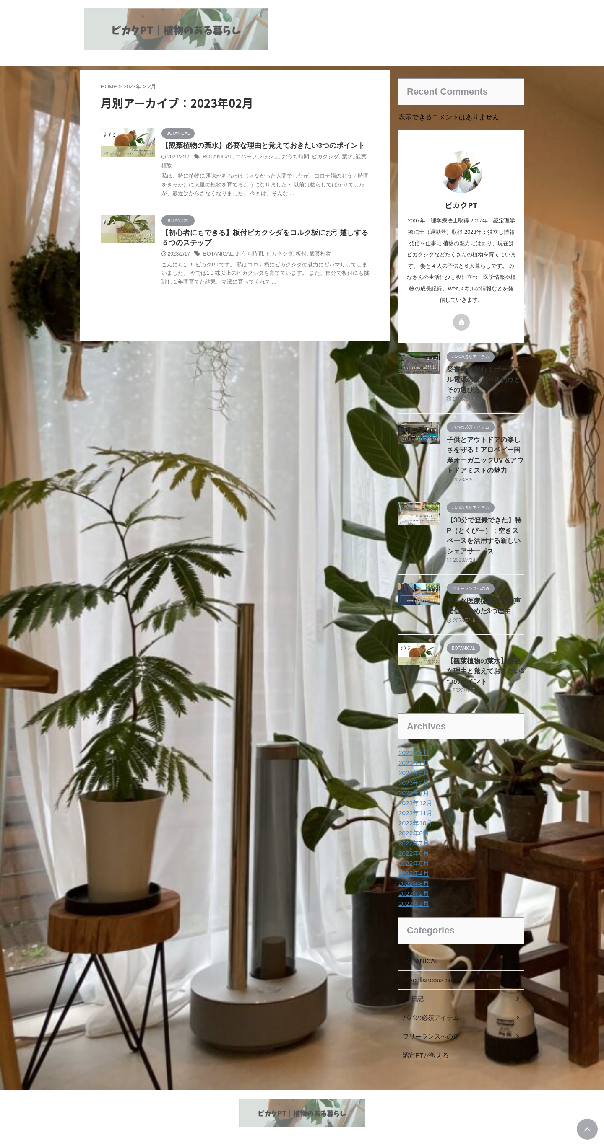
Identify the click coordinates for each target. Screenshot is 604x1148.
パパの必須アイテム (429, 1004)
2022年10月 (414, 810)
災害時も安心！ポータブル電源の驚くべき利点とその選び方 (485, 378)
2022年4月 (412, 860)
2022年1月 (412, 890)
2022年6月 (412, 840)
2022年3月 (412, 870)
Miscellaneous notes (429, 966)
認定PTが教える (424, 1042)
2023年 (132, 86)
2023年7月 (412, 749)
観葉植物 (209, 177)
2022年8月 (412, 820)
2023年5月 (412, 759)
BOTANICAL (246, 168)
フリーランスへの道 (429, 1023)
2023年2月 (412, 769)
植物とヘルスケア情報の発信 (302, 1124)
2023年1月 (412, 779)
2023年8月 (412, 739)
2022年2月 (412, 880)
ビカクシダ (346, 168)
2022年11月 (414, 799)
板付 (325, 275)
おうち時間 (318, 168)
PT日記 (412, 985)
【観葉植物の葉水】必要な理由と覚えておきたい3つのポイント (485, 659)
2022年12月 (414, 789)
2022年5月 (412, 850)
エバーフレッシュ (283, 168)
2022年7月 (412, 830)
